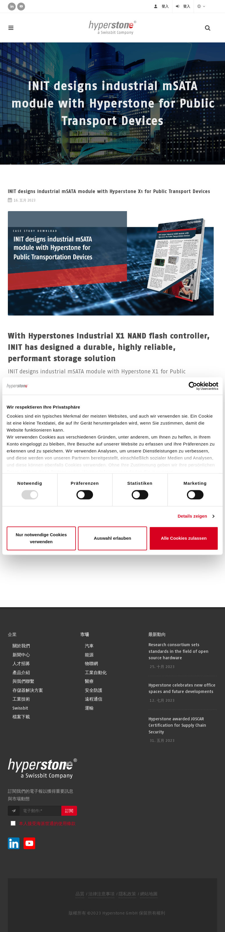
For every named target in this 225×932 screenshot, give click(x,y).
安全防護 (93, 690)
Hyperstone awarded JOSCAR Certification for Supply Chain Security (177, 725)
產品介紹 (21, 672)
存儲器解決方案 (27, 690)
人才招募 (21, 663)
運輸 (89, 707)
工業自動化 (96, 672)
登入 (165, 6)
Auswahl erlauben (112, 538)
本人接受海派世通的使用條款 (47, 823)
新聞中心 (21, 654)
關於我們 (21, 645)
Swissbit (20, 707)
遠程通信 (93, 698)
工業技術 (21, 698)
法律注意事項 (101, 893)
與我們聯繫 (23, 681)
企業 (12, 634)
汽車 (89, 645)
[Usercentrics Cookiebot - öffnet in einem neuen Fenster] (192, 386)
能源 (89, 654)
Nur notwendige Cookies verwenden (41, 538)
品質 (80, 893)
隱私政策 (127, 893)
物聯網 (91, 663)
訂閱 (69, 810)
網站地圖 (149, 893)
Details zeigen (192, 516)
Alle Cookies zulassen (184, 538)
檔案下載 (21, 716)
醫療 (89, 681)
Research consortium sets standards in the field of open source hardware (178, 651)
